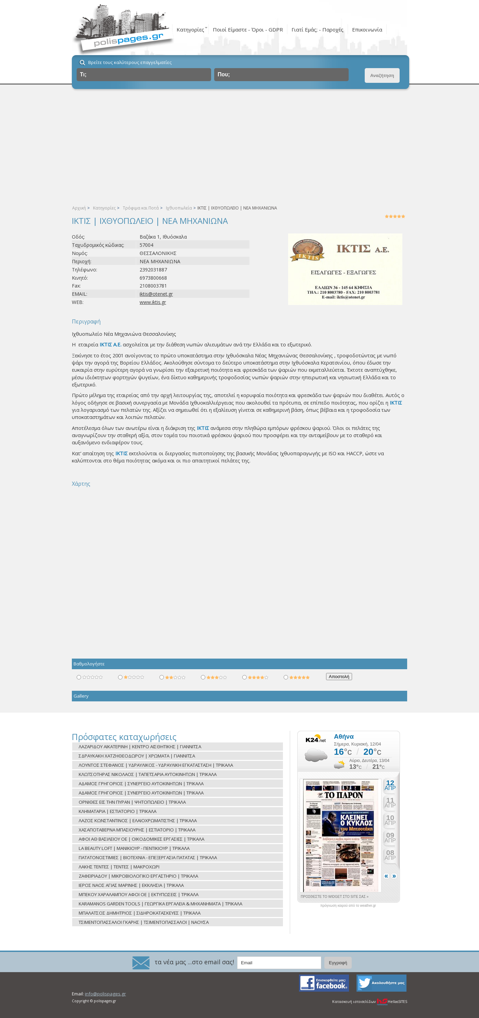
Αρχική (79, 208)
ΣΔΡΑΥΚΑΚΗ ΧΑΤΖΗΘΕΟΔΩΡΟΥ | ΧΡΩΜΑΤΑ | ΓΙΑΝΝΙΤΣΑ (137, 756)
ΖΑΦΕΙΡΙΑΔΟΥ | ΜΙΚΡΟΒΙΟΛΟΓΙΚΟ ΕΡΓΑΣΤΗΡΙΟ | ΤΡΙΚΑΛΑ (138, 876)
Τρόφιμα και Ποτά (141, 208)
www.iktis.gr (153, 302)
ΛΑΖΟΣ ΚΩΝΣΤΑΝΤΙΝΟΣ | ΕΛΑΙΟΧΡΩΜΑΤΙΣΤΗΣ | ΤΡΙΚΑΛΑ (138, 820)
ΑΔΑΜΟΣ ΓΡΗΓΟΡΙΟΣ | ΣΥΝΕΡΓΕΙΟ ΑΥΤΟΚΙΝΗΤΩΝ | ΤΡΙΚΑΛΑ (141, 783)
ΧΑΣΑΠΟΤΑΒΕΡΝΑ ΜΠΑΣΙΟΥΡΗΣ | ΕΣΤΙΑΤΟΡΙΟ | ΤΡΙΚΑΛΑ (137, 830)
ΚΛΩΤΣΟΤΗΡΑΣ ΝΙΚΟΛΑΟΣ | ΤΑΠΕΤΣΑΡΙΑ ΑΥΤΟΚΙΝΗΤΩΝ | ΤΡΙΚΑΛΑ (148, 774)
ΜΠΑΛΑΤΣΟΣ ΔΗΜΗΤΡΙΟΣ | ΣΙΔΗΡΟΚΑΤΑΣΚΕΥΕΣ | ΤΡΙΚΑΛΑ (139, 913)
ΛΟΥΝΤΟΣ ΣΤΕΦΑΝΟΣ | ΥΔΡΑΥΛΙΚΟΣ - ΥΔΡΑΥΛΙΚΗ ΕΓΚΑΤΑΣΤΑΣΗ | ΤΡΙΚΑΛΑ (156, 765)
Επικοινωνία (367, 29)
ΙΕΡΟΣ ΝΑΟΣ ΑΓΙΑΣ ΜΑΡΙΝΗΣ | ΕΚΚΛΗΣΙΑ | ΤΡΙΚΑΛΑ (131, 885)
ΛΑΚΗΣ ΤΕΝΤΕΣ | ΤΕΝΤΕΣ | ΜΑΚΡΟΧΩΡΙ (119, 867)
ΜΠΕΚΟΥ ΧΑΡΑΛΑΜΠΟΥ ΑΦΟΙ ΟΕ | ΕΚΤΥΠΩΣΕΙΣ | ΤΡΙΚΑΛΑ (138, 894)
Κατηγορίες (190, 29)
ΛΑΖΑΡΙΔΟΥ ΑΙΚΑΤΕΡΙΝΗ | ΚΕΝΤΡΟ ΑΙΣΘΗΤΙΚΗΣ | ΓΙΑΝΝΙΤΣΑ (140, 746)
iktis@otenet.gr (156, 294)
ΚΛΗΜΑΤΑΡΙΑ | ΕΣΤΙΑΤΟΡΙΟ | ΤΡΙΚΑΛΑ (117, 811)
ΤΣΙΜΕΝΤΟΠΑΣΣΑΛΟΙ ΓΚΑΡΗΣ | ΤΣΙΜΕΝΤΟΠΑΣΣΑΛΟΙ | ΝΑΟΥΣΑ (144, 922)
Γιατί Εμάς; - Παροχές (318, 29)
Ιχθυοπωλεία (179, 208)
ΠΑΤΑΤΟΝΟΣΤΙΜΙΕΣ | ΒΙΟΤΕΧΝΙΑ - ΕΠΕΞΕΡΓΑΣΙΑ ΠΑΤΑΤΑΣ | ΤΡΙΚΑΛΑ (148, 857)
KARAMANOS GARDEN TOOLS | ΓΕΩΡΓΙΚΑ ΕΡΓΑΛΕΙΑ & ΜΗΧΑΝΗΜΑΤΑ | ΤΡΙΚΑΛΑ (160, 904)
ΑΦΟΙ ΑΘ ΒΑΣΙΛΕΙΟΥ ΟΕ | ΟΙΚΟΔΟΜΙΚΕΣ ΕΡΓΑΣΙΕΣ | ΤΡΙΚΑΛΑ (141, 839)
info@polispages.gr (105, 994)
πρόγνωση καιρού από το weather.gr (348, 905)
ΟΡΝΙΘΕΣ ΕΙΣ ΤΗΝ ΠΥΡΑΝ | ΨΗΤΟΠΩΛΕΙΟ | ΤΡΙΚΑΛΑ (132, 802)
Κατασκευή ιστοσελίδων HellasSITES (369, 1001)
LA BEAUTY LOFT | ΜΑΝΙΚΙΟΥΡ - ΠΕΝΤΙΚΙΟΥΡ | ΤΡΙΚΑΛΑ (134, 848)
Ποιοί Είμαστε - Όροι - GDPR (248, 29)
